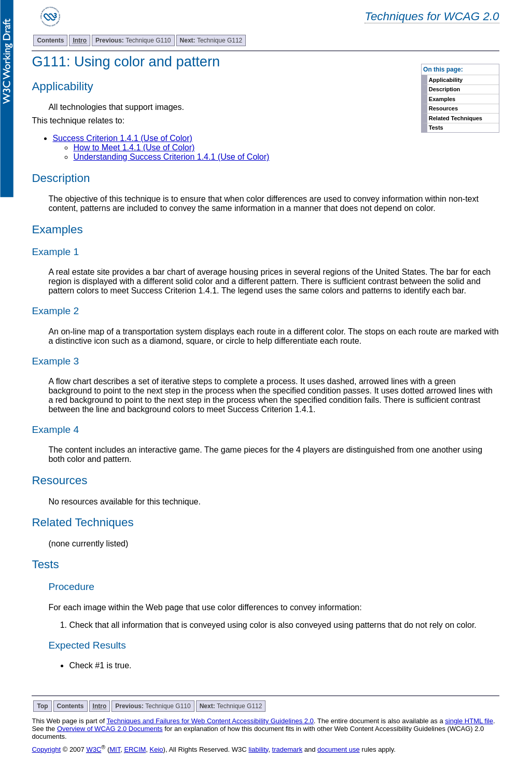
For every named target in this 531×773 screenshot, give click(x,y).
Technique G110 (133, 40)
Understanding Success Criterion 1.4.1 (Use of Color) (171, 156)
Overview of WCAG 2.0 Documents (110, 729)
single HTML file (469, 721)
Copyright (46, 749)
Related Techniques (455, 118)
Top (42, 706)
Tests (436, 127)
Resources (443, 108)
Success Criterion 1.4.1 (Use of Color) (122, 138)
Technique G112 (211, 40)
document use (338, 749)
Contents (50, 40)
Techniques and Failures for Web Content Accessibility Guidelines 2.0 (209, 721)
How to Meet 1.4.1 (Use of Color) (133, 147)
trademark (287, 749)
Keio (156, 749)
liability (258, 749)
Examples (442, 99)
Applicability (446, 80)
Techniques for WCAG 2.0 (432, 16)
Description (444, 89)
